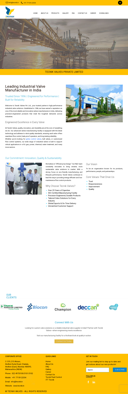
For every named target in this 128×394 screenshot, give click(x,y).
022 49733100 (17, 373)
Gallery (65, 13)
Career (93, 13)
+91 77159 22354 (28, 3)
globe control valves (33, 139)
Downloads (103, 13)
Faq (73, 13)
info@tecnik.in (12, 3)
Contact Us (82, 13)
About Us (44, 13)
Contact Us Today (64, 341)
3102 (31, 373)
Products (55, 13)
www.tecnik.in (18, 386)
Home (35, 13)
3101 (26, 373)
